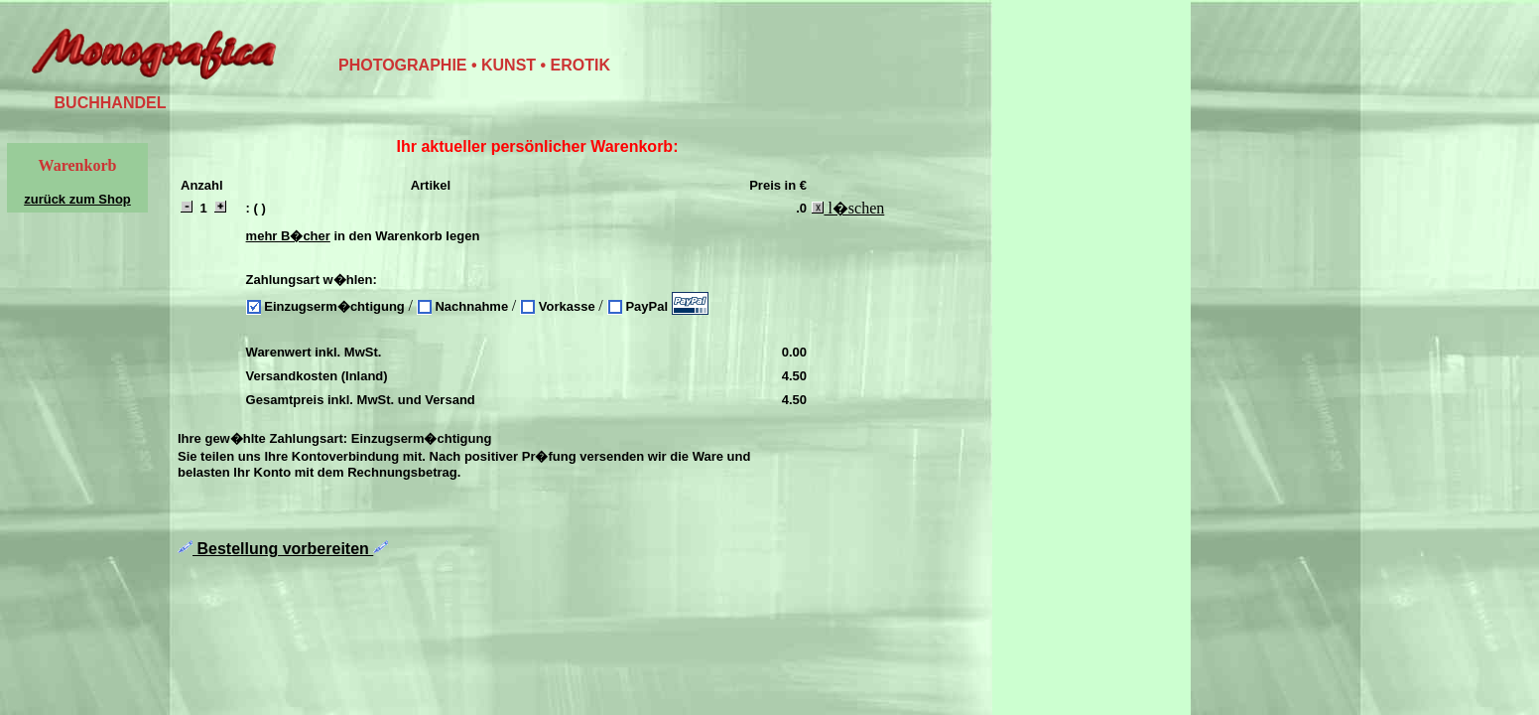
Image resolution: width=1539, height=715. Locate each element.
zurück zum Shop (77, 199)
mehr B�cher (288, 235)
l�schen (848, 208)
